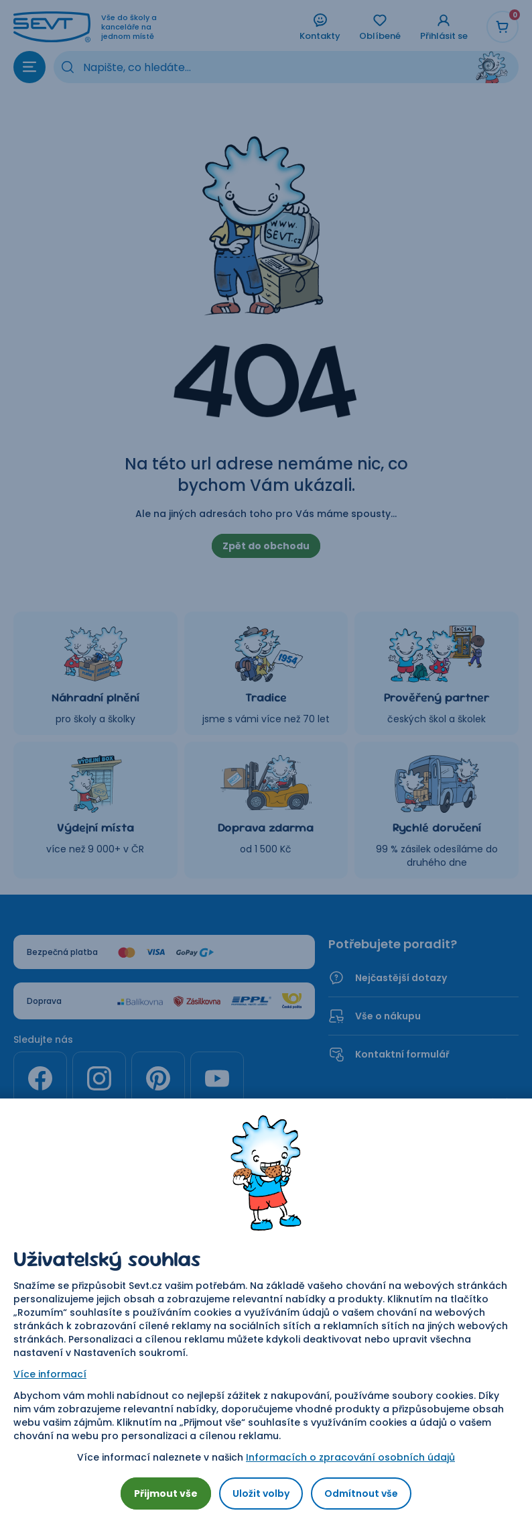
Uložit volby (260, 1493)
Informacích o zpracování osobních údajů (350, 1457)
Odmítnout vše (361, 1493)
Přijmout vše (166, 1493)
